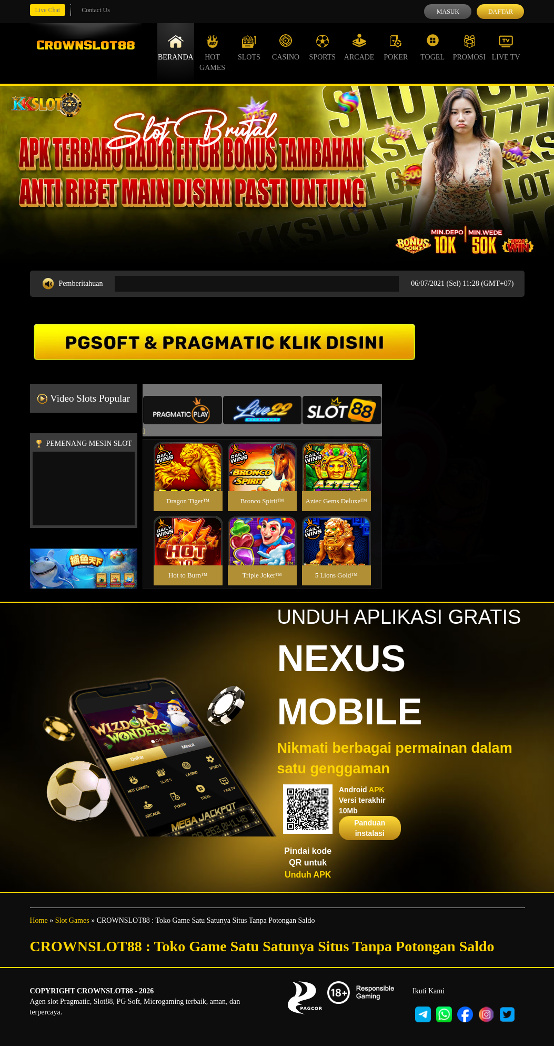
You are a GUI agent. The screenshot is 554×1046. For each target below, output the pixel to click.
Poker (396, 47)
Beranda (176, 47)
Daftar (500, 11)
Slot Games (72, 920)
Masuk (448, 11)
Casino (285, 47)
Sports (322, 47)
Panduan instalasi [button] (369, 828)
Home (39, 920)
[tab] (182, 410)
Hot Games (212, 53)
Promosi (469, 47)
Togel (432, 47)
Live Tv (506, 47)
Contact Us (96, 10)
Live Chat (48, 10)
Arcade (359, 47)
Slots (249, 47)
